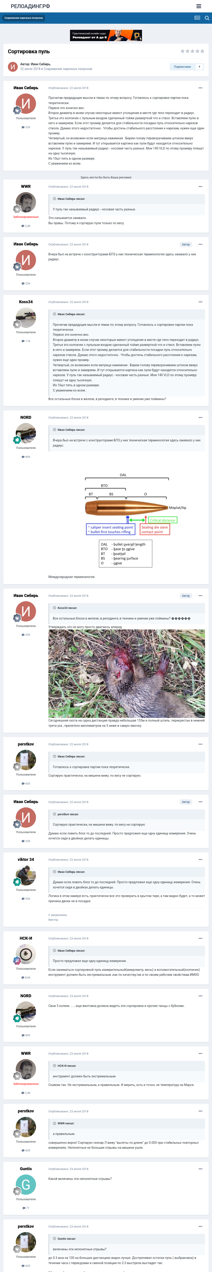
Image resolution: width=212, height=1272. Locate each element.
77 (26, 1208)
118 (26, 341)
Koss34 (26, 301)
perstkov (26, 744)
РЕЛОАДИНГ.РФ (30, 6)
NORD (25, 417)
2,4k (25, 226)
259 (26, 127)
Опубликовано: (68, 88)
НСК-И (26, 938)
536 (26, 898)
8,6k (25, 977)
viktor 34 (26, 859)
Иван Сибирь (40, 64)
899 (26, 457)
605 (26, 783)
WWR (26, 186)
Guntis (26, 1168)
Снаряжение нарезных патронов (68, 69)
